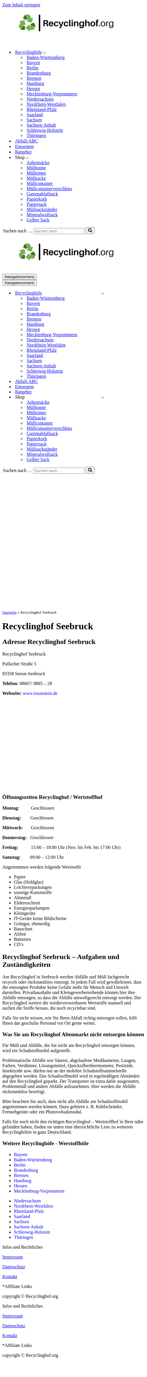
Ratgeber (23, 151)
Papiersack (37, 204)
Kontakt (9, 1276)
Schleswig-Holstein (45, 130)
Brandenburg (39, 73)
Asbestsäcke (38, 162)
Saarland (35, 114)
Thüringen (36, 135)
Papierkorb (37, 199)
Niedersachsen (40, 99)
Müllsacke (36, 178)
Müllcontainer (40, 183)
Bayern (33, 62)
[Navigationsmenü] (19, 277)
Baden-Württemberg (46, 57)
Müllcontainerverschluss (49, 188)
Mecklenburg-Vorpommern (52, 93)
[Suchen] (58, 231)
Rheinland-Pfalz (42, 109)
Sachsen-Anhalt (41, 125)
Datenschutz (13, 1266)
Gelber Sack (38, 219)
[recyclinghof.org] (74, 42)
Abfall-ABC (26, 140)
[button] (44, 52)
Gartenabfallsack (42, 193)
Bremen (34, 78)
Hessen (33, 88)
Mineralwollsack (42, 214)
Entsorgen (24, 146)
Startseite (9, 612)
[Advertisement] (65, 542)
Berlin (32, 67)
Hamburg (35, 83)
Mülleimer (36, 173)
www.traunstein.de (40, 693)
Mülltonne (36, 167)
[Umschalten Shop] (102, 397)
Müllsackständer (42, 209)
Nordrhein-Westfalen (46, 104)
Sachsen (34, 119)
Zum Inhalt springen (21, 4)
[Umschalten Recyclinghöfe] (102, 293)
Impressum (12, 1256)
